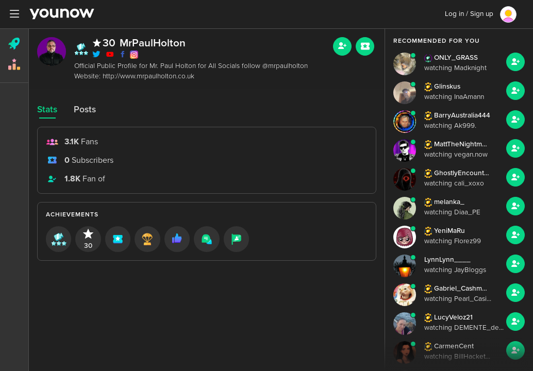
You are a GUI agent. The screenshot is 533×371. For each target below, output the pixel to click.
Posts (85, 109)
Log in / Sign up (469, 14)
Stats (47, 109)
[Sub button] (365, 46)
